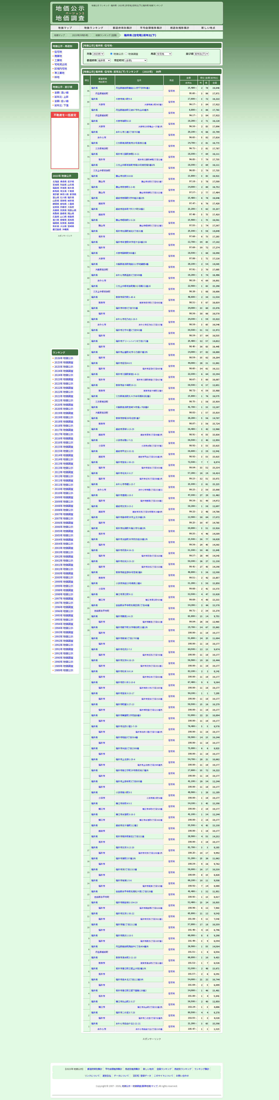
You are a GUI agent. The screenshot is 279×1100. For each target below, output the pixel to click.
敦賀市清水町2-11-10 (126, 957)
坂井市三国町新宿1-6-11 (127, 373)
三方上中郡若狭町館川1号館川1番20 (133, 285)
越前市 (102, 203)
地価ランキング (94, 27)
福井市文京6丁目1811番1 (151, 665)
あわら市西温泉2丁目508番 (129, 274)
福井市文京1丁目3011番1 (151, 918)
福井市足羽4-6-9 (124, 362)
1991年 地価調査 (63, 649)
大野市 (102, 104)
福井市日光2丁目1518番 (151, 566)
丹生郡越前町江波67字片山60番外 (132, 109)
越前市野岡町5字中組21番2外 (130, 197)
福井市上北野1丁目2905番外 (150, 764)
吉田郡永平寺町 (101, 610)
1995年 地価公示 (63, 619)
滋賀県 (56, 206)
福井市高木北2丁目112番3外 (129, 979)
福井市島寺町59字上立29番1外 (131, 517)
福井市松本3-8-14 (124, 671)
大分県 (63, 226)
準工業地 (59, 73)
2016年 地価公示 (63, 442)
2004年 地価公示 (63, 543)
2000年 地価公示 (63, 577)
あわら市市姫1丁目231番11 (150, 489)
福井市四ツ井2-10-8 (125, 682)
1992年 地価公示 (63, 645)
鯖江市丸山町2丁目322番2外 (150, 1007)
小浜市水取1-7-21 (124, 440)
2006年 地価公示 (63, 527)
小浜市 (102, 445)
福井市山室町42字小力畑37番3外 (132, 351)
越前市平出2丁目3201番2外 (150, 456)
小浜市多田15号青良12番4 (128, 583)
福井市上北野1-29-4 (125, 759)
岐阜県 (71, 200)
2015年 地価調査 (63, 446)
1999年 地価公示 (63, 586)
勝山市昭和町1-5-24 (125, 219)
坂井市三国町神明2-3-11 (127, 153)
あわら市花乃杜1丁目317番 (150, 324)
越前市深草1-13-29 (125, 429)
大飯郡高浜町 (101, 269)
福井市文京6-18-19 (125, 660)
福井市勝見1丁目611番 (152, 621)
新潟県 (73, 194)
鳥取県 (56, 213)
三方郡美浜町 (101, 148)
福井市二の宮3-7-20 (125, 1012)
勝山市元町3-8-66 (124, 175)
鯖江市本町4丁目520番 (152, 808)
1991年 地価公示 (63, 653)
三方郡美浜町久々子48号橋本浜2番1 (133, 395)
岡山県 (71, 213)
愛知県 (63, 203)
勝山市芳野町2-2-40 (125, 186)
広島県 (56, 216)
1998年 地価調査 (63, 590)
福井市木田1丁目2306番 (127, 748)
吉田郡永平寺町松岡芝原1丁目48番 (132, 605)
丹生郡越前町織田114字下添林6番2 (133, 87)
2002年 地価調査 (63, 556)
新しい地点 (208, 27)
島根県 (63, 213)
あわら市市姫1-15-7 (125, 484)
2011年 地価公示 (63, 484)
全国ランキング (164, 1069)
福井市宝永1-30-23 (125, 462)
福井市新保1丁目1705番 (127, 638)
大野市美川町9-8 (124, 98)
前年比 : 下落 (61, 105)
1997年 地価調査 (63, 598)
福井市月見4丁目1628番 (151, 555)
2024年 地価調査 (63, 371)
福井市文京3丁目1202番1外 (150, 852)
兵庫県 (56, 210)
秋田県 (63, 184)
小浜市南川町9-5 (124, 792)
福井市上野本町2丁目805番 (129, 781)
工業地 (58, 60)
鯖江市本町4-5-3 (124, 803)
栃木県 (71, 187)
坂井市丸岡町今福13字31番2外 (131, 528)
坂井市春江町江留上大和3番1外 (131, 968)
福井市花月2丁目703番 (152, 654)
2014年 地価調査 (63, 455)
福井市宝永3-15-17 (125, 693)
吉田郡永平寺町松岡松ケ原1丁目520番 (134, 891)
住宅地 (58, 51)
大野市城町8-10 (123, 120)
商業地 (58, 56)
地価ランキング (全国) (106, 35)
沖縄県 (65, 229)
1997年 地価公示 (63, 603)
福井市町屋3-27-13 (125, 704)
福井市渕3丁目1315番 (126, 869)
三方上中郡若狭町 (101, 170)
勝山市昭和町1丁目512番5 (151, 225)
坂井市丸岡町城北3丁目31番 (129, 230)
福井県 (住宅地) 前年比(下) (140, 35)
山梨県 (56, 200)
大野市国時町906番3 (126, 252)
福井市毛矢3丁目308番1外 (151, 478)
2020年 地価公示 (63, 408)
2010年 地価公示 (63, 493)
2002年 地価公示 (63, 560)
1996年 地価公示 (63, 611)
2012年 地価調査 (63, 472)
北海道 (56, 181)
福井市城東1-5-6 (124, 880)
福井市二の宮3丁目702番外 (150, 1018)
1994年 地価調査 (63, 624)
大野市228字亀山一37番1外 (150, 126)
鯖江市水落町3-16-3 (125, 814)
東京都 (56, 194)
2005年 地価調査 (63, 531)
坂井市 (102, 159)
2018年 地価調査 (63, 421)
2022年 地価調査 (63, 388)
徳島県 (71, 216)
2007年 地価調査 (63, 514)
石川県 (63, 197)
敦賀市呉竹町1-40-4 (125, 296)
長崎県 (71, 222)
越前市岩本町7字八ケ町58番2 (130, 208)
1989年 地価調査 (63, 666)
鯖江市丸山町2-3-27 (125, 1001)
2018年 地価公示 (63, 425)
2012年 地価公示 (63, 476)
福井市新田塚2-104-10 (127, 902)
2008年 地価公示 (63, 510)
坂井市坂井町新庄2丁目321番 (130, 836)
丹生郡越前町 (101, 93)
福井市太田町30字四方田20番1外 (132, 539)
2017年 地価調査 (63, 430)
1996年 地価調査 (63, 607)
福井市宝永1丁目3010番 (151, 467)
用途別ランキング (182, 1069)
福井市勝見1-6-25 (124, 616)
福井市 (102, 247)
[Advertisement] (156, 15)
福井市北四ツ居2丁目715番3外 (149, 731)
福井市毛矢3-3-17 (124, 473)
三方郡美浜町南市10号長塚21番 (131, 142)
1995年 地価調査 (63, 615)
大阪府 (71, 206)
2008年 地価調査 (63, 506)
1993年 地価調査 (63, 632)
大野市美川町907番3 (153, 104)
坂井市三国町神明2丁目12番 (150, 159)
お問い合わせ (182, 1075)
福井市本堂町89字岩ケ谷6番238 (131, 241)
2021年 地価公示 (63, 400)
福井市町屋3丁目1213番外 (151, 709)
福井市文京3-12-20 (125, 847)
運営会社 (106, 1075)
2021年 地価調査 (63, 396)
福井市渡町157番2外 (126, 858)
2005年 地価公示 (63, 535)
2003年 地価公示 (63, 552)
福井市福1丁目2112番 (126, 924)
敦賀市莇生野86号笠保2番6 (129, 572)
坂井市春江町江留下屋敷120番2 (131, 990)
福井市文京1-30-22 (125, 913)
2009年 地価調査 (63, 497)
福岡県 (56, 222)
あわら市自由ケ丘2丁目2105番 (149, 1029)
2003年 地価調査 (63, 548)
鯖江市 (102, 599)
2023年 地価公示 (63, 383)
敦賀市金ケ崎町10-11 (126, 384)
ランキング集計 (201, 1069)
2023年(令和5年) (80, 35)
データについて (121, 1075)
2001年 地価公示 (63, 569)
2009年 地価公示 (63, 501)
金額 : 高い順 (61, 92)
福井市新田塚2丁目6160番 (151, 907)
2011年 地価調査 (63, 480)
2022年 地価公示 (63, 392)
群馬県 (56, 190)
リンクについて (92, 1075)
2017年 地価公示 (63, 434)
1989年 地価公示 (63, 670)
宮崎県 (71, 226)
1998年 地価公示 (63, 594)
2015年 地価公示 (63, 451)
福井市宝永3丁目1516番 (151, 698)
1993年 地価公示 (63, 636)
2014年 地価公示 (63, 459)
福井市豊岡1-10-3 (124, 495)
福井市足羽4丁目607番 (152, 368)
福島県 (56, 187)
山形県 (71, 184)
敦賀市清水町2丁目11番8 (151, 963)
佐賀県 (63, 222)
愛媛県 (63, 219)
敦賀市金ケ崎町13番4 (153, 390)
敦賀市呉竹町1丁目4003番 (151, 302)
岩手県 (71, 181)
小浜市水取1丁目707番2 (151, 445)
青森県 (63, 181)
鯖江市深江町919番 (154, 599)
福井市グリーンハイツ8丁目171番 (132, 340)
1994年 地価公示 (63, 628)
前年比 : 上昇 (61, 97)
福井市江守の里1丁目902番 (129, 329)
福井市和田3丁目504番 (127, 737)
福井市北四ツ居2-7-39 (126, 726)
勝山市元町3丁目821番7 (151, 181)
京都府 (63, 206)
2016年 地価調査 (63, 438)
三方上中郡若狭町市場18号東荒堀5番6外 (135, 164)
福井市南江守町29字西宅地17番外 (132, 770)
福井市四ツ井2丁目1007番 (151, 687)
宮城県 (56, 184)
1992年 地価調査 (63, 640)
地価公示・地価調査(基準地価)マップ (139, 1086)
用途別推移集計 (179, 27)
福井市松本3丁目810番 (152, 676)
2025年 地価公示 (63, 366)
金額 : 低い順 (61, 101)
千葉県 (71, 190)
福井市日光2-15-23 (125, 561)
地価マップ (65, 27)
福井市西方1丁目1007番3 (151, 941)
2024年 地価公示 (63, 375)
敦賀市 (102, 302)
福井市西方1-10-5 (124, 935)
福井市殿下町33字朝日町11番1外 (132, 627)
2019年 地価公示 (63, 417)
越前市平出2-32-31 (125, 451)
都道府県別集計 (122, 27)
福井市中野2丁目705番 (127, 307)
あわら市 (102, 137)
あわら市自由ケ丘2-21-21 (128, 1023)
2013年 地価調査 (63, 463)
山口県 (63, 216)
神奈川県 (64, 194)
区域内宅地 (60, 68)
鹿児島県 (57, 229)
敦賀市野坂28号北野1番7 (128, 418)
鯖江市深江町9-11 (124, 594)
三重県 (71, 203)
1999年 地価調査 (63, 581)
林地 (56, 77)
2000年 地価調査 (63, 573)
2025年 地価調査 (63, 362)
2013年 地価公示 (63, 468)
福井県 (71, 197)
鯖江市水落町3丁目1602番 (151, 819)
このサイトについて (163, 1075)
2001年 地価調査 (63, 565)
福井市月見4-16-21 (125, 550)
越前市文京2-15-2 (124, 506)
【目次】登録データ (141, 1075)
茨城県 (63, 187)
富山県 (56, 197)
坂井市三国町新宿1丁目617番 (149, 379)
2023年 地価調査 (63, 379)
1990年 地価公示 (63, 661)
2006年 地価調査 (63, 522)
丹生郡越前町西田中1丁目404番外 (132, 946)
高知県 (71, 219)
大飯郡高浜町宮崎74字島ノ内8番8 (132, 407)
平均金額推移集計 (151, 27)
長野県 (63, 200)
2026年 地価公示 (63, 358)
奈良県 (63, 210)
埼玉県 (63, 190)
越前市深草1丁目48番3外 (151, 434)
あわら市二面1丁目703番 (128, 131)
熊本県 (56, 226)
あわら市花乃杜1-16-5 (126, 318)
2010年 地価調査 (63, 489)
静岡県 (56, 203)
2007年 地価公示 (63, 518)
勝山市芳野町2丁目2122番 (151, 192)
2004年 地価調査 (63, 539)
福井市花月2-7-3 (124, 649)
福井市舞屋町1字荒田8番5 (128, 715)
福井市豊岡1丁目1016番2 (151, 500)
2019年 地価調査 (63, 413)
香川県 (56, 219)
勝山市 (102, 181)
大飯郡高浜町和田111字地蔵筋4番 (132, 263)
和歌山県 (72, 210)
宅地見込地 (60, 64)
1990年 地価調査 (63, 657)
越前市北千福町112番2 (127, 825)
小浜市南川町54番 (154, 797)
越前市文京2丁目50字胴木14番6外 (147, 511)
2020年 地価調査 (63, 404)
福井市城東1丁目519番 (152, 885)
